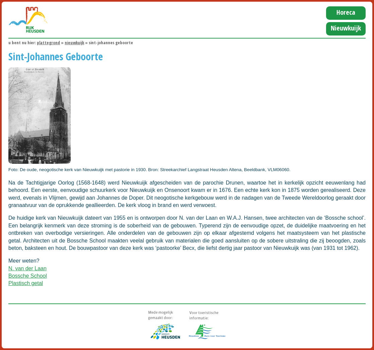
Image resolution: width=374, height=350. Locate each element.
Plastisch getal (25, 283)
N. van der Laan (27, 268)
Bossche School (27, 276)
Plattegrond (48, 43)
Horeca (345, 12)
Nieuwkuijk (346, 27)
